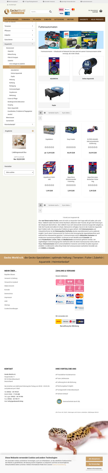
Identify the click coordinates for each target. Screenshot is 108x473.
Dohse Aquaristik (16, 73)
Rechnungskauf (12, 1)
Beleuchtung (12, 54)
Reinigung (12, 86)
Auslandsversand (86, 1)
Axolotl (10, 114)
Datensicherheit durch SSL (71, 404)
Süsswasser (10, 48)
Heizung (12, 79)
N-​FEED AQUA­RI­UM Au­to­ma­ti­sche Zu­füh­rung (93, 144)
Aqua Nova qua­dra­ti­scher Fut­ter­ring (92, 182)
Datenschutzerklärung (59, 464)
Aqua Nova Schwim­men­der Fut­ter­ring (71, 182)
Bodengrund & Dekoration (16, 102)
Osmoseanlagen (14, 89)
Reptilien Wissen (9, 277)
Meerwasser (10, 117)
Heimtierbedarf (10, 124)
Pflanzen (37, 19)
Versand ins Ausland (11, 284)
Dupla (13, 76)
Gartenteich (10, 121)
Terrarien (26, 19)
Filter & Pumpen (13, 57)
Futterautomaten (15, 67)
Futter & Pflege (12, 98)
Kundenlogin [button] (11, 4)
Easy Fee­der (71, 142)
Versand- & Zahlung (10, 281)
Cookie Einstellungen (11, 311)
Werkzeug (12, 95)
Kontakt (7, 292)
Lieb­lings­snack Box (19, 152)
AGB (5, 304)
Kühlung (12, 83)
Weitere (70, 19)
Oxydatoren (13, 92)
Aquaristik (8, 44)
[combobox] (54, 115)
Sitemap (7, 307)
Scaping (10, 105)
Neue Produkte (97, 19)
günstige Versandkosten (67, 1)
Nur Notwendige (94, 464)
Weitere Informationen (94, 468)
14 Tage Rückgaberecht (30, 1)
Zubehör (47, 19)
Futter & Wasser (11, 19)
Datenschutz (8, 296)
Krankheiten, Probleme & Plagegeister (20, 111)
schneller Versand (49, 1)
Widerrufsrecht (9, 288)
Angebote (84, 19)
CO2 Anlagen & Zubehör (17, 64)
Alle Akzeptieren (94, 459)
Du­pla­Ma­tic (49, 142)
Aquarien (11, 51)
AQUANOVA (15, 70)
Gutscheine (59, 19)
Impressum (8, 300)
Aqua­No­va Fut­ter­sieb (49, 181)
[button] (40, 115)
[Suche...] (50, 12)
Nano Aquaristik (13, 108)
